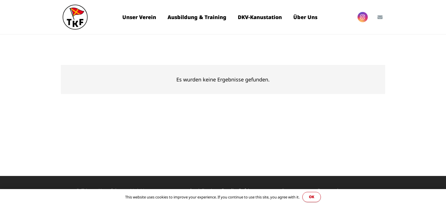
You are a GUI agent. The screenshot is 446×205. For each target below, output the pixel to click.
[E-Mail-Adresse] (380, 17)
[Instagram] (363, 17)
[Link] (75, 17)
